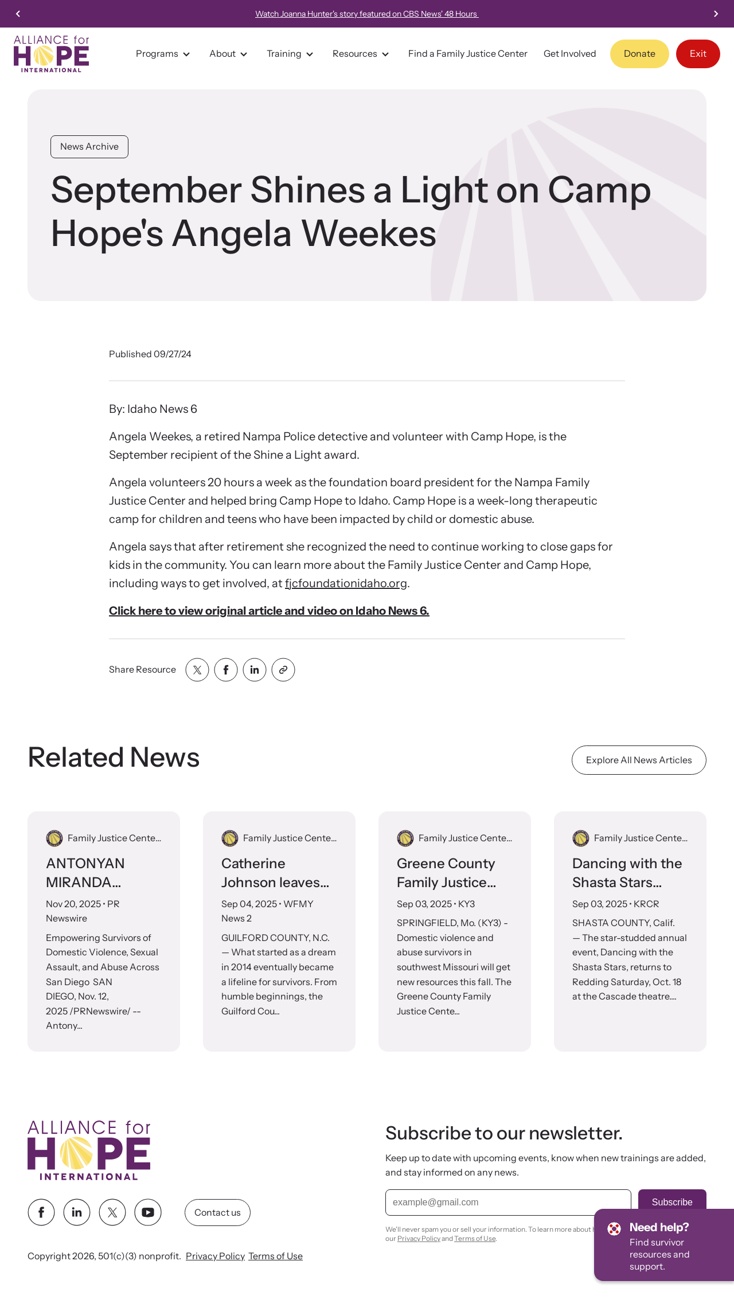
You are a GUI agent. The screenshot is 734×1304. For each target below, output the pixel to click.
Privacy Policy (215, 1256)
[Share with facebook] (226, 670)
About (230, 54)
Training (292, 54)
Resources (362, 54)
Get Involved (570, 53)
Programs (164, 54)
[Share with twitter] (197, 670)
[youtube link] (148, 1213)
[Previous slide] (18, 14)
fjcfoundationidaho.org (346, 583)
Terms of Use (275, 1256)
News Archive (89, 146)
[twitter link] (112, 1213)
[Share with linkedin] (255, 670)
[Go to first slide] (716, 14)
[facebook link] (41, 1213)
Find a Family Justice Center (468, 53)
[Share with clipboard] (283, 670)
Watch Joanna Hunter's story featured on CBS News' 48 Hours (367, 14)
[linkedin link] (77, 1213)
